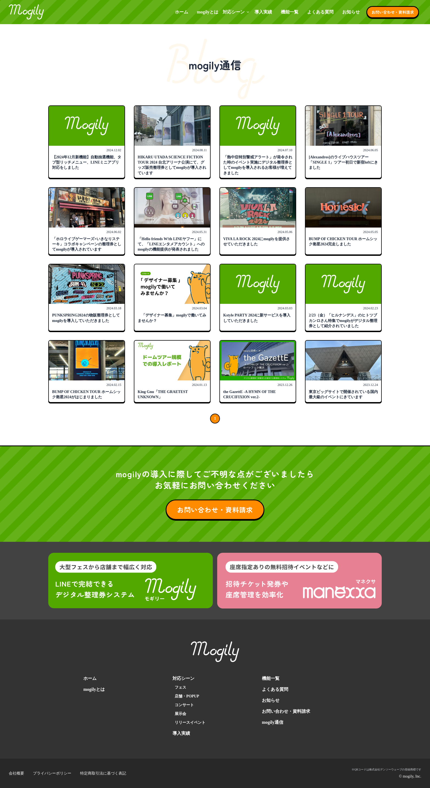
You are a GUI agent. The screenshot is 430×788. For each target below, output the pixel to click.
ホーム (181, 12)
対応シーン (236, 12)
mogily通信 (272, 722)
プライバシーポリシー (52, 773)
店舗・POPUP (187, 696)
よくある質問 (320, 12)
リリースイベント (190, 722)
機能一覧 (289, 12)
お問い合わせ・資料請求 (393, 12)
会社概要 (16, 773)
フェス (180, 687)
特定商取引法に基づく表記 (103, 773)
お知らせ (351, 12)
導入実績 (263, 12)
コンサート (184, 705)
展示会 (180, 714)
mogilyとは (207, 12)
